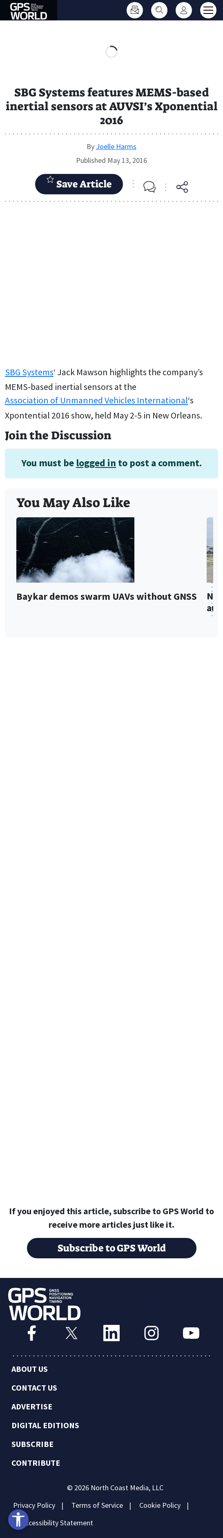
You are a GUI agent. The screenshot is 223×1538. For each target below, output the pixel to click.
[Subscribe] (135, 10)
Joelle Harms (116, 146)
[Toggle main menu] (208, 10)
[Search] (159, 10)
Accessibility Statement (57, 1522)
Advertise (31, 1406)
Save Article (79, 183)
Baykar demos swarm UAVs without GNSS (106, 597)
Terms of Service (97, 1505)
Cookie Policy (160, 1505)
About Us (29, 1369)
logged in (96, 462)
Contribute (35, 1463)
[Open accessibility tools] (18, 1519)
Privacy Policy (34, 1505)
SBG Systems (29, 372)
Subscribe (32, 1444)
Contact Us (34, 1387)
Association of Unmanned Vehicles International (96, 400)
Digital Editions (45, 1425)
